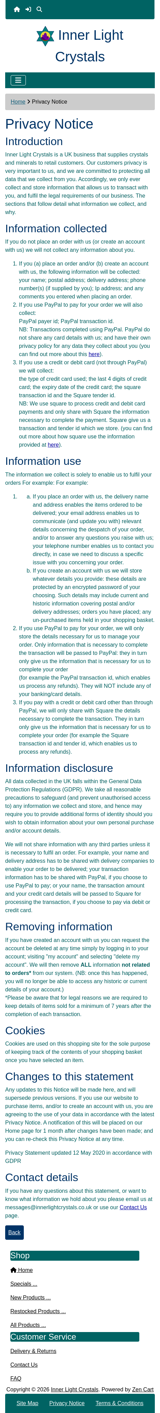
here (94, 354)
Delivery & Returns (33, 1351)
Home (18, 102)
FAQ (15, 1378)
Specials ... (23, 1284)
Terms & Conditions (119, 1403)
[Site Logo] (47, 35)
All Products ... (28, 1325)
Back (14, 1232)
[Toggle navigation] (18, 80)
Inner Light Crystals (75, 1389)
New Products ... (30, 1297)
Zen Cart (142, 1389)
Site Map (27, 1403)
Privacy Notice (66, 1403)
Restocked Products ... (38, 1311)
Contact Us (133, 1207)
